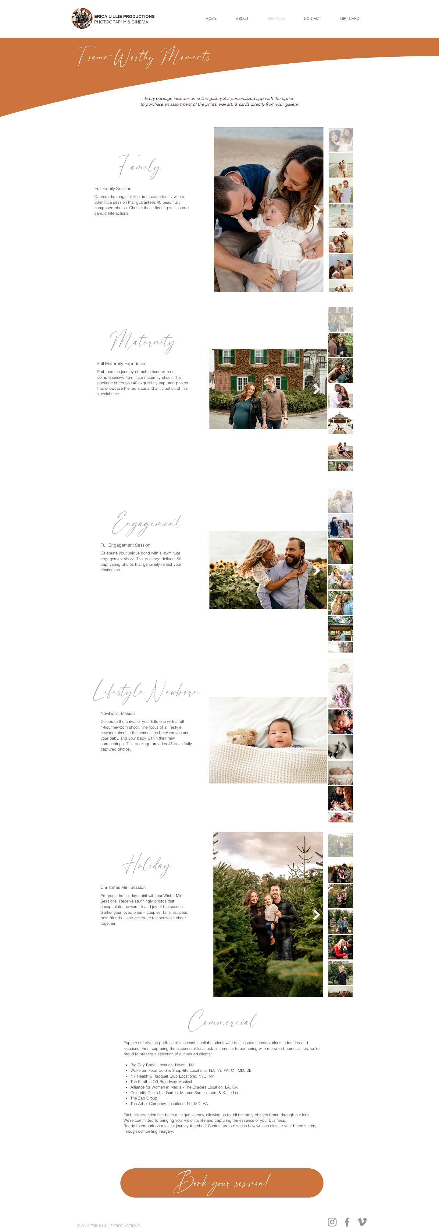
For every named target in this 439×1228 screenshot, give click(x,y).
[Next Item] (317, 209)
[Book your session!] (221, 1183)
